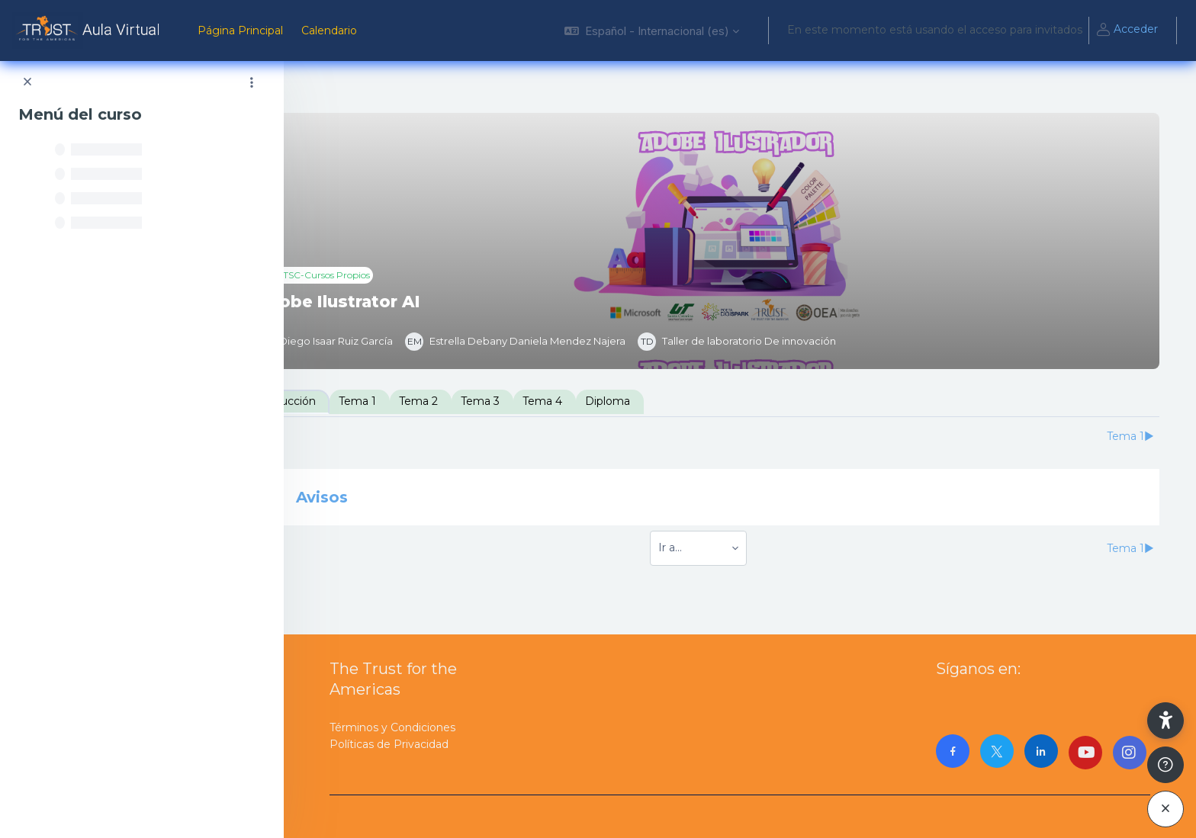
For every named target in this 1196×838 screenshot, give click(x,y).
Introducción (366, 401)
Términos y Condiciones (392, 727)
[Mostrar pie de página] (1165, 764)
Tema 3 (564, 401)
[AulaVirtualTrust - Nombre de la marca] (89, 30)
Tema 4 (626, 401)
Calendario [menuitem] (329, 30)
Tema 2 (502, 401)
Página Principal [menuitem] (240, 30)
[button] (652, 30)
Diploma (691, 401)
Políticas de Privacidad (389, 744)
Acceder (1126, 30)
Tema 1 (441, 401)
